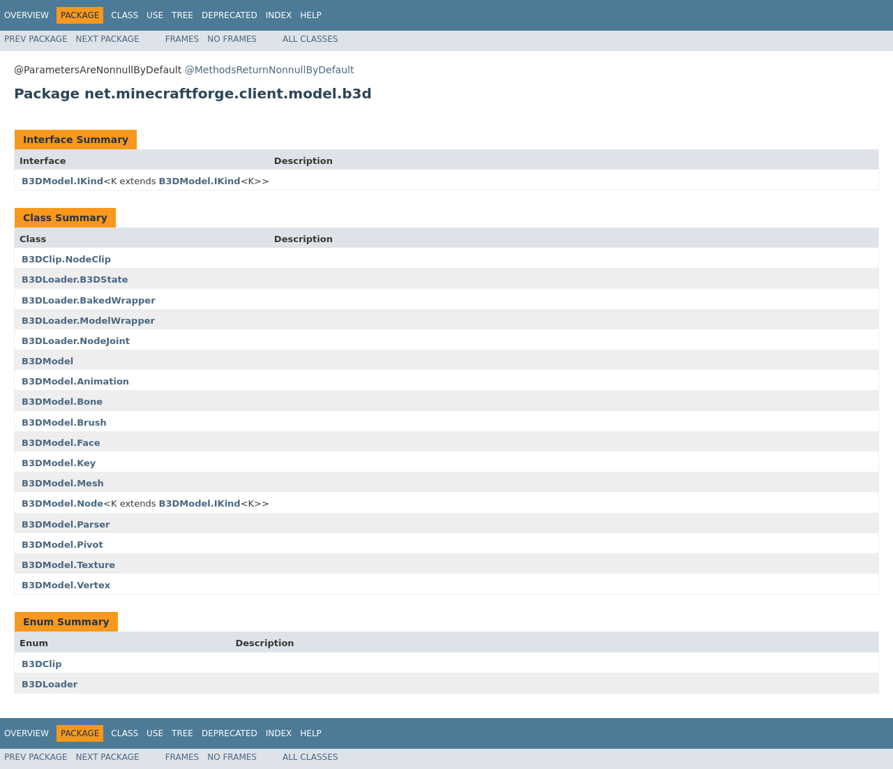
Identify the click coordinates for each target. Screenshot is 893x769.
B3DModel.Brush (64, 422)
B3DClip (42, 664)
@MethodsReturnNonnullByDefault (269, 69)
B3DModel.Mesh (63, 483)
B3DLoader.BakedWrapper (89, 300)
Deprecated (229, 15)
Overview (26, 15)
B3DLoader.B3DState (75, 279)
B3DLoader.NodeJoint (76, 341)
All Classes (310, 39)
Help (311, 15)
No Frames (232, 39)
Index (279, 15)
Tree (182, 15)
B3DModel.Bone (62, 401)
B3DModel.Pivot (62, 544)
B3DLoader (49, 684)
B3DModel (47, 361)
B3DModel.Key (59, 463)
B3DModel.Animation (75, 381)
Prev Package (36, 39)
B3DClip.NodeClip (66, 259)
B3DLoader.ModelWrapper (88, 320)
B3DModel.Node (62, 503)
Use (155, 15)
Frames (182, 39)
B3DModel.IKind (62, 181)
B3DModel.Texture (68, 565)
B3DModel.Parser (66, 524)
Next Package (108, 39)
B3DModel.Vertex (66, 585)
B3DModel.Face (61, 443)
